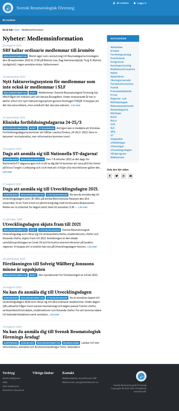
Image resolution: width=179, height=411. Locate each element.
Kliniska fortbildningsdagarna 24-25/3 (45, 122)
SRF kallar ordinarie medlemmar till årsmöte (52, 50)
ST (111, 135)
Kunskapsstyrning (120, 65)
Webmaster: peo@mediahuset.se (80, 392)
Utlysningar (117, 146)
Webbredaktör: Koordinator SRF (79, 389)
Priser (113, 95)
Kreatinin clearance (13, 400)
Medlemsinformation (15, 56)
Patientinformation (121, 83)
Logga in (140, 3)
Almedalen (116, 47)
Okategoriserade (120, 80)
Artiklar (114, 50)
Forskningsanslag (120, 54)
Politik (114, 87)
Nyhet (33, 92)
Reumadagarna (71, 353)
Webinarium (117, 157)
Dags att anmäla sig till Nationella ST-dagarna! (44, 156)
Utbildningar (46, 128)
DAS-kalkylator (11, 396)
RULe (113, 120)
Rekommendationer (122, 106)
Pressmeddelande (120, 91)
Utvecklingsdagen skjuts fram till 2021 (44, 235)
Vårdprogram (118, 153)
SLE (112, 128)
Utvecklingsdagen (57, 205)
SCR (112, 124)
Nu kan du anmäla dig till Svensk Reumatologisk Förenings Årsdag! (39, 345)
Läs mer (75, 105)
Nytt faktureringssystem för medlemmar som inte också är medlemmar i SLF (47, 84)
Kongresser (27, 353)
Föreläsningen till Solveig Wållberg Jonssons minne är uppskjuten (51, 277)
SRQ (112, 131)
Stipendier (116, 139)
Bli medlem (120, 3)
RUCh (113, 117)
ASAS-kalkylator (11, 389)
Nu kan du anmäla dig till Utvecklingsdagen (50, 302)
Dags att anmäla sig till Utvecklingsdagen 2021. (48, 196)
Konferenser (11, 164)
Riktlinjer (115, 113)
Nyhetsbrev (117, 76)
